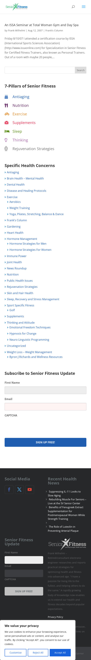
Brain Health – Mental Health (25, 178)
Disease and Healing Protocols (26, 191)
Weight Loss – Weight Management (29, 352)
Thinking (20, 139)
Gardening (14, 226)
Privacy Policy (55, 617)
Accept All (60, 652)
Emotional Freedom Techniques (30, 327)
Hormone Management (22, 239)
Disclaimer (78, 653)
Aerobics (15, 202)
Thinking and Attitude (21, 322)
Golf (12, 310)
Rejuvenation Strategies (33, 148)
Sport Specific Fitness (20, 305)
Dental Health (16, 184)
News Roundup (17, 268)
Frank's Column (54, 30)
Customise (16, 652)
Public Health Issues (20, 280)
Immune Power (17, 256)
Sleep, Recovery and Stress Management (33, 299)
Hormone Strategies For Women (30, 250)
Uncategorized (16, 346)
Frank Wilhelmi (16, 30)
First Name (12, 383)
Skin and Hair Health (20, 293)
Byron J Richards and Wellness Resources (36, 357)
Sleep (17, 131)
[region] (37, 640)
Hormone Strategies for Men (27, 243)
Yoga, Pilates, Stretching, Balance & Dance (36, 214)
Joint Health (14, 262)
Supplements (24, 122)
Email (8, 399)
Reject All (38, 652)
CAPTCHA (11, 415)
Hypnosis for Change (22, 333)
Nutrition (21, 105)
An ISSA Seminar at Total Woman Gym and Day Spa (41, 25)
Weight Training (19, 208)
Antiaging (21, 96)
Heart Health (15, 233)
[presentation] (31, 425)
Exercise (20, 113)
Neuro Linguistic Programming (29, 340)
